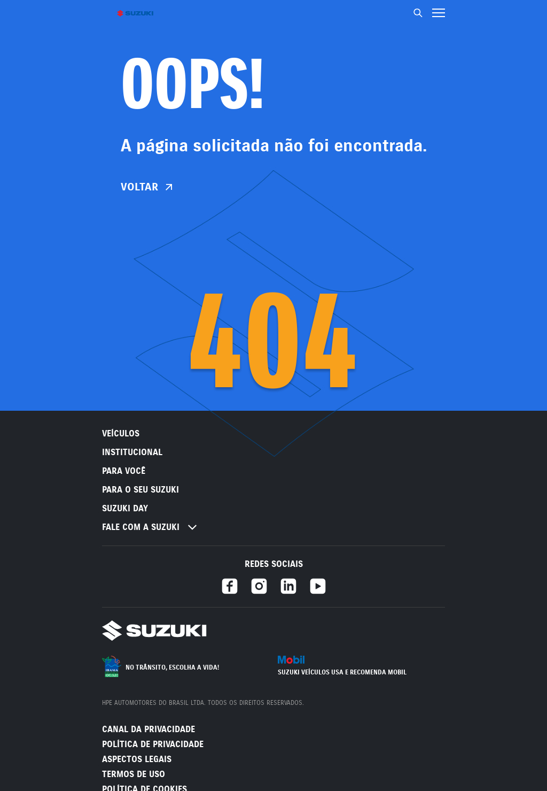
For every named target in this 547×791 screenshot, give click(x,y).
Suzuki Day (125, 508)
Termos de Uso (133, 774)
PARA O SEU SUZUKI (140, 490)
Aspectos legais (136, 759)
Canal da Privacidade (148, 729)
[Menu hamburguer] (438, 13)
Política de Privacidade (153, 744)
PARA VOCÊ (123, 471)
